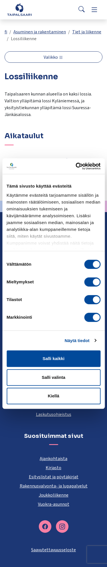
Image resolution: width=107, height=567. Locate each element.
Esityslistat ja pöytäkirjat (53, 477)
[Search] (81, 9)
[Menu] (94, 10)
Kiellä (53, 395)
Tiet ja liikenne (86, 32)
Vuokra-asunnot (53, 504)
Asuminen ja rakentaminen (39, 32)
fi (6, 32)
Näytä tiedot (77, 340)
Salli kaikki (53, 358)
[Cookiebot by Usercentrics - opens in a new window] (76, 166)
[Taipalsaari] (19, 9)
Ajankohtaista (53, 459)
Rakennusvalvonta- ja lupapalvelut (54, 486)
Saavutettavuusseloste (53, 550)
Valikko (51, 57)
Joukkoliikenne (53, 495)
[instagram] (62, 526)
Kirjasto (53, 468)
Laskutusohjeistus (53, 414)
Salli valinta (53, 377)
